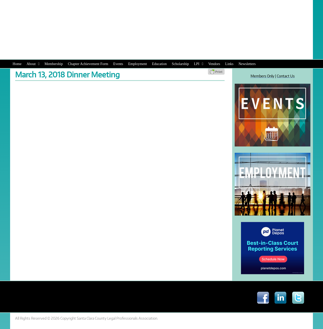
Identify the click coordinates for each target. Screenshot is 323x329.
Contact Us (286, 76)
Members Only (262, 76)
